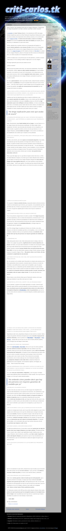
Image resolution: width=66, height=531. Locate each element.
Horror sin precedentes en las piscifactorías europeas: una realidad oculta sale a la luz (53, 105)
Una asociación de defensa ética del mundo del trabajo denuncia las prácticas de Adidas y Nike (53, 55)
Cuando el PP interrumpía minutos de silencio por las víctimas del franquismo (52, 67)
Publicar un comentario (13, 503)
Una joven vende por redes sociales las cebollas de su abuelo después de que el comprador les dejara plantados (53, 94)
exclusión (10, 33)
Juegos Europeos (16, 51)
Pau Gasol (37, 337)
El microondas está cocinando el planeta (51, 99)
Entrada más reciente (13, 509)
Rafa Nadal (30, 337)
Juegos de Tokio (13, 38)
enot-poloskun (42, 528)
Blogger (56, 528)
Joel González (15, 346)
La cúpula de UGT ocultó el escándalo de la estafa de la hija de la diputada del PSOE (53, 79)
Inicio (27, 509)
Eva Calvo (22, 346)
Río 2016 (37, 51)
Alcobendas (23, 290)
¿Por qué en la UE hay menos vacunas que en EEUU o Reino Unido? (52, 73)
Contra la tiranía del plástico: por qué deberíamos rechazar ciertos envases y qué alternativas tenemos (53, 86)
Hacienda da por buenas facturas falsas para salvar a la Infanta (53, 48)
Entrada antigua (40, 509)
